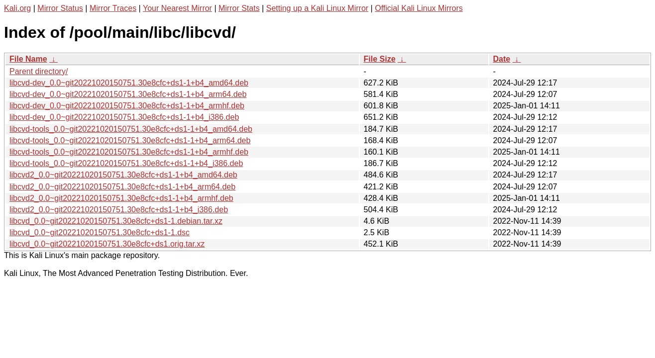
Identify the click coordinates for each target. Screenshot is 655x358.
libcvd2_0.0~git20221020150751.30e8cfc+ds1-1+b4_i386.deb (118, 209)
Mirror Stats (239, 8)
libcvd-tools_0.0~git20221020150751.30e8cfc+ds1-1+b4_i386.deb (126, 163)
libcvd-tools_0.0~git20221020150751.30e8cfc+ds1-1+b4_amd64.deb (130, 129)
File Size (380, 59)
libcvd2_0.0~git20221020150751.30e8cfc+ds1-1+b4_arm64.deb (122, 186)
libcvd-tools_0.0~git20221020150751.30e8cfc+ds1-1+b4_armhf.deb (128, 152)
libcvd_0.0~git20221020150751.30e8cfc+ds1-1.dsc (99, 232)
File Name (28, 59)
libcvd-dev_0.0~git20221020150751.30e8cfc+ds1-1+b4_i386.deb (124, 117)
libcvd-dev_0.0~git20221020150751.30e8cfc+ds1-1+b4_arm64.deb (127, 94)
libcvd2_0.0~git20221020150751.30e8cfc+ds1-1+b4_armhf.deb (121, 198)
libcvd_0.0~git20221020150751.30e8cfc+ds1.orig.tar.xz (107, 244)
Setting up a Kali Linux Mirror (317, 8)
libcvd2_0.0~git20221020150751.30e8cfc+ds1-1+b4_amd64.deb (123, 175)
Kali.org (17, 8)
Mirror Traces (113, 8)
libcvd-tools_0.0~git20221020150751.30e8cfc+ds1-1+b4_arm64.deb (129, 140)
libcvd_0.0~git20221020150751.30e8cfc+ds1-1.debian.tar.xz (115, 221)
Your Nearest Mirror (177, 8)
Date (502, 59)
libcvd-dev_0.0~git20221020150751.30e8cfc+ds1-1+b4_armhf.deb (126, 105)
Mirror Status (60, 8)
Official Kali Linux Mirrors (419, 8)
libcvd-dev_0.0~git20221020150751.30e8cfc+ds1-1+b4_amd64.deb (128, 83)
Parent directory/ (38, 71)
